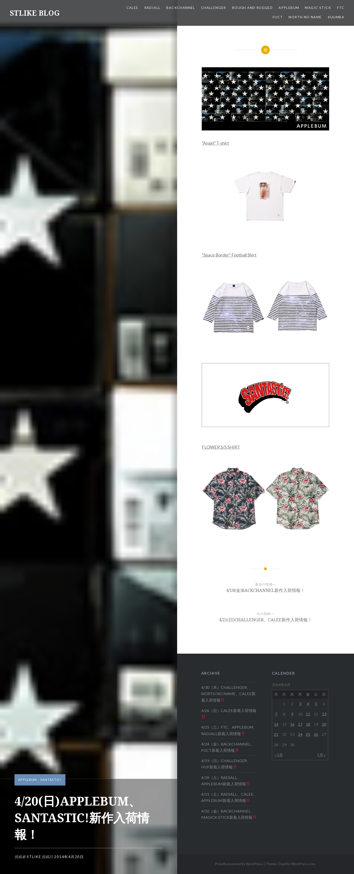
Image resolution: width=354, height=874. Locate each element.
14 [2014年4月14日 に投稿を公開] (276, 724)
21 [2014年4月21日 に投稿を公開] (276, 734)
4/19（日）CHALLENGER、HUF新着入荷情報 (226, 763)
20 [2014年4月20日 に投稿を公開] (324, 724)
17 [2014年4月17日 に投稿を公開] (300, 724)
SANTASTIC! (51, 780)
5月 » (321, 755)
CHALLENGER (213, 8)
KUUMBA (336, 17)
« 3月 (279, 755)
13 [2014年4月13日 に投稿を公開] (324, 713)
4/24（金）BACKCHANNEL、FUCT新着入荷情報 (228, 747)
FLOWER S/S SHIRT (221, 447)
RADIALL (152, 8)
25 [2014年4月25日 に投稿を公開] (308, 734)
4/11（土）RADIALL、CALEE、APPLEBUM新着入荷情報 (229, 797)
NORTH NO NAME (305, 17)
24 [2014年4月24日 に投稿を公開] (300, 734)
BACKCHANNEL (180, 8)
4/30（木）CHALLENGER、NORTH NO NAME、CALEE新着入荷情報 (228, 693)
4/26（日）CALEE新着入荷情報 (228, 713)
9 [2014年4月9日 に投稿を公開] (292, 713)
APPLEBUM (288, 8)
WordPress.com (303, 864)
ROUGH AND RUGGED (252, 8)
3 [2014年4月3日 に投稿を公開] (300, 703)
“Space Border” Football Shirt (229, 254)
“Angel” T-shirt (215, 143)
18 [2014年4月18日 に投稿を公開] (308, 724)
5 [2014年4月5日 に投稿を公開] (316, 703)
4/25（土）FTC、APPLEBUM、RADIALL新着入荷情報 (229, 730)
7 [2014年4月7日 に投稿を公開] (276, 713)
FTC (340, 8)
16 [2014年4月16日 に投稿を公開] (292, 724)
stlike (34, 856)
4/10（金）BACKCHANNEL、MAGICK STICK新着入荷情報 (229, 814)
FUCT (278, 17)
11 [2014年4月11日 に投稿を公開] (308, 713)
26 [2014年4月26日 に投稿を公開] (316, 734)
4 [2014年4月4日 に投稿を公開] (308, 703)
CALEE (132, 8)
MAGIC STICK (318, 8)
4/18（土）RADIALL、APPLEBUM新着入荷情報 (225, 780)
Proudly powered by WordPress (239, 864)
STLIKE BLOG (35, 13)
